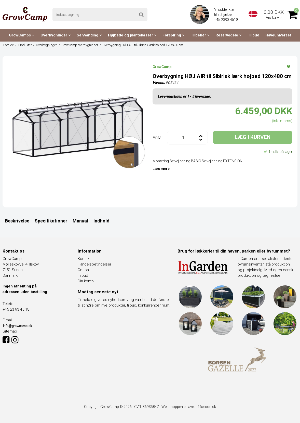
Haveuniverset (278, 35)
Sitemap (10, 331)
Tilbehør (200, 35)
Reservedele (228, 35)
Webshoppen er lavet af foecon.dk (188, 407)
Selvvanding (89, 35)
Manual (80, 220)
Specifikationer (51, 220)
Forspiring (173, 35)
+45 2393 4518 (226, 20)
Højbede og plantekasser (132, 35)
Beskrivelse (17, 220)
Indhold (101, 220)
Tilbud (253, 35)
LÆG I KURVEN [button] (252, 137)
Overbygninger (55, 35)
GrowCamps (21, 35)
